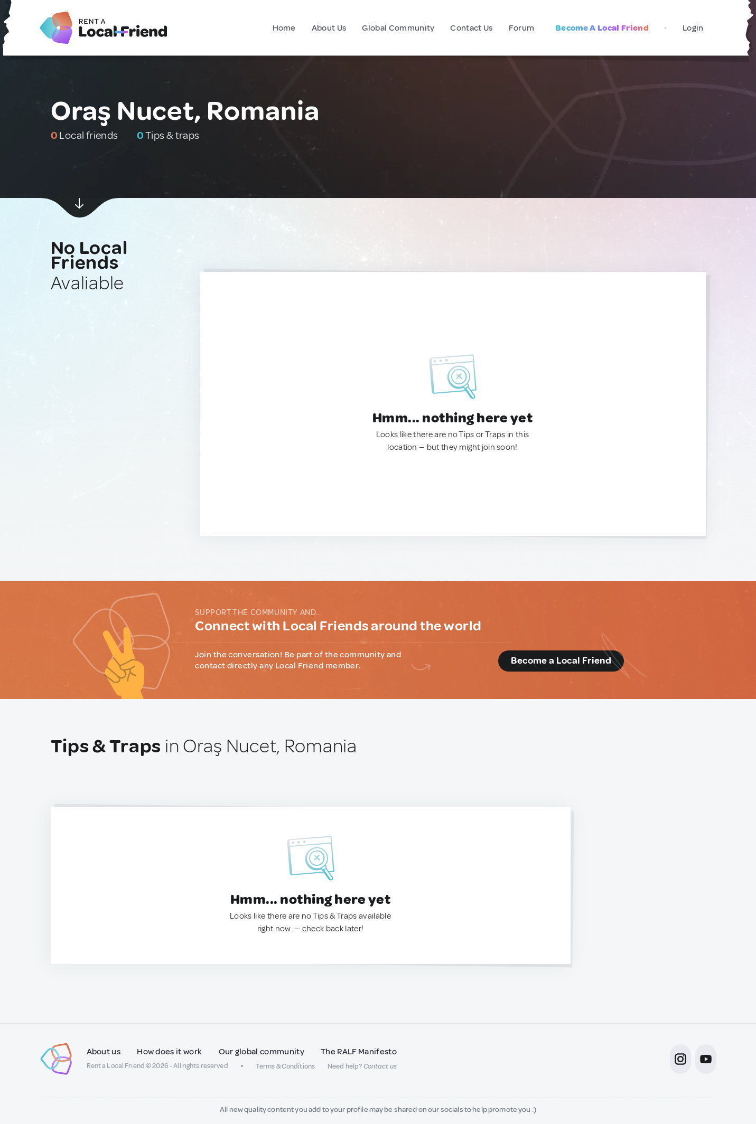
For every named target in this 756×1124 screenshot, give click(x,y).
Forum (522, 28)
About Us (329, 28)
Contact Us (471, 28)
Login (693, 28)
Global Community (398, 28)
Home (284, 28)
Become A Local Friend (602, 28)
